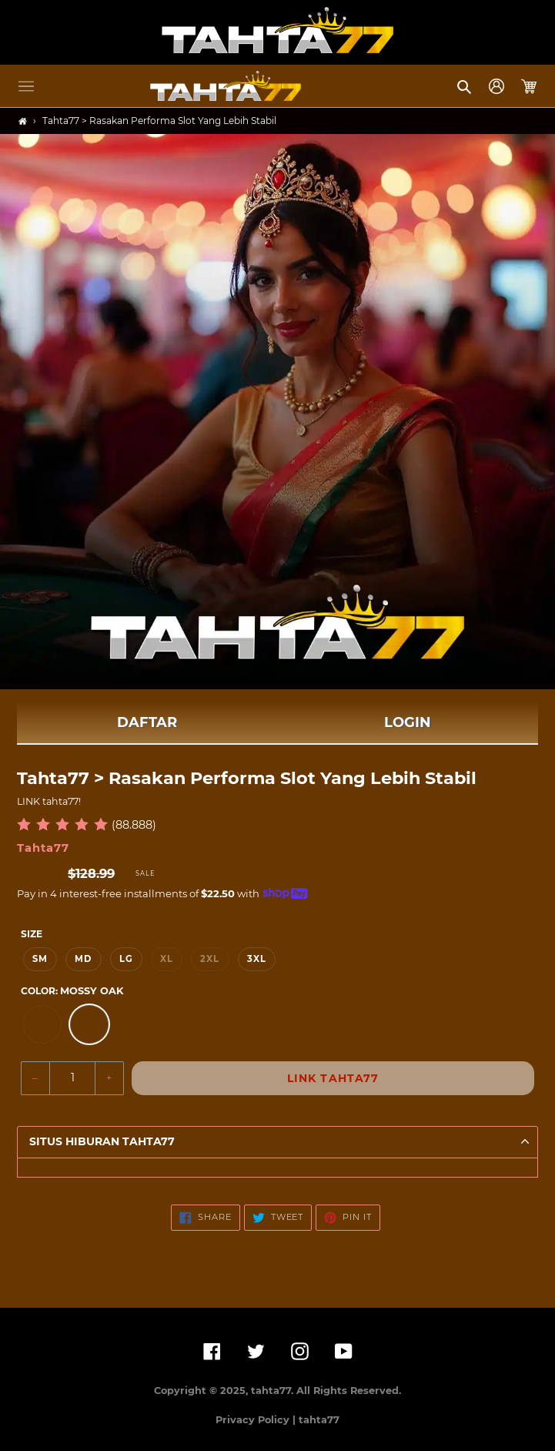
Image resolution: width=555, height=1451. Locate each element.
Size (31, 934)
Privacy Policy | (257, 1420)
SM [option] (40, 958)
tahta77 (319, 1420)
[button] (26, 86)
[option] (42, 1024)
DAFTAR (147, 722)
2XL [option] (209, 958)
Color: (72, 991)
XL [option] (166, 958)
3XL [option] (256, 958)
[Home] (22, 121)
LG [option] (126, 958)
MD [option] (83, 958)
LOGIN (407, 722)
